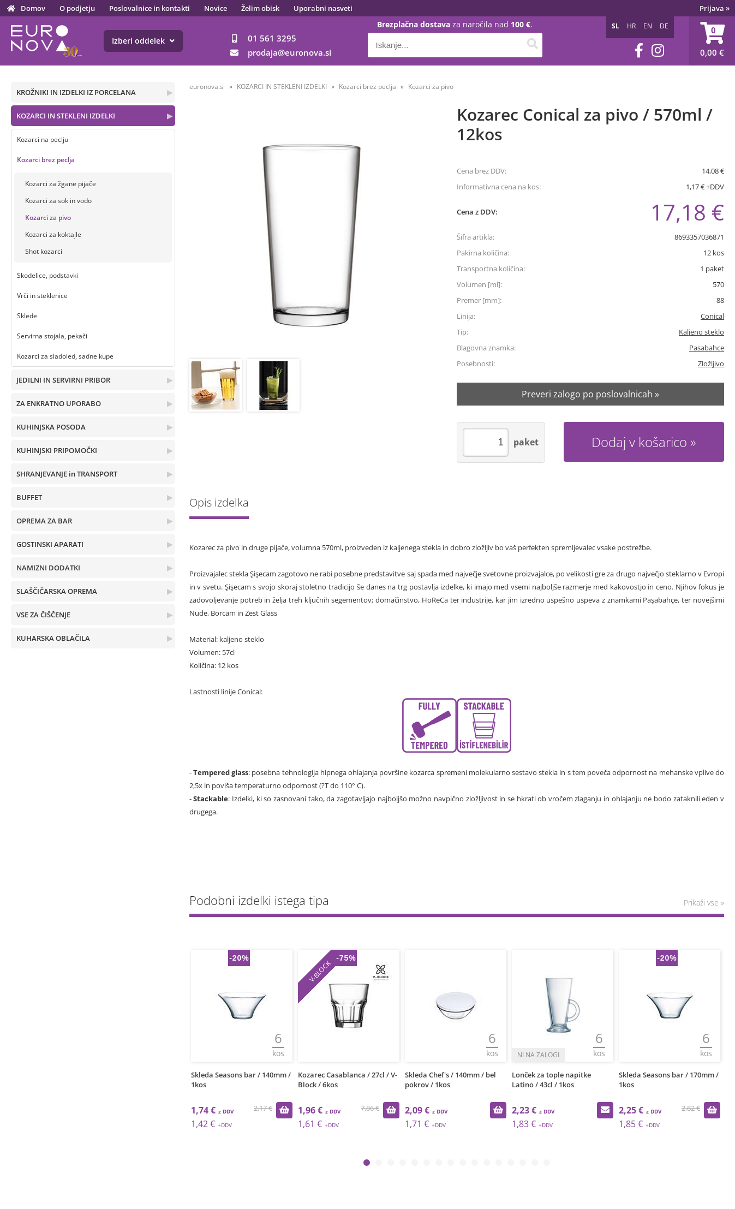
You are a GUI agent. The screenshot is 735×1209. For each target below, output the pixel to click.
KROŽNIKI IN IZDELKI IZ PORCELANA (76, 92)
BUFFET (29, 497)
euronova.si (207, 86)
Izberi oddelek (143, 40)
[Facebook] (639, 50)
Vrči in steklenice (42, 295)
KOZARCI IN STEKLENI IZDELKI (65, 116)
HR (631, 26)
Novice (215, 8)
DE (664, 26)
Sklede (27, 315)
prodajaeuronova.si (289, 52)
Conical (712, 316)
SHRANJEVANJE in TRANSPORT (66, 474)
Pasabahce (706, 348)
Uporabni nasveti (323, 8)
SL (615, 26)
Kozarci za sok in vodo (58, 200)
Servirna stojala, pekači (52, 336)
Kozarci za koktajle (53, 234)
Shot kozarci (43, 251)
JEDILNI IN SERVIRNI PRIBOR (63, 380)
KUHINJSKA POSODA (51, 427)
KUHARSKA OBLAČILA (53, 638)
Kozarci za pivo (48, 217)
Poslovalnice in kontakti (149, 8)
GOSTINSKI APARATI (49, 544)
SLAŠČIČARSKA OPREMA (56, 591)
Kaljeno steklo (701, 332)
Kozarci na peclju (42, 139)
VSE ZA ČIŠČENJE (43, 615)
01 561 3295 (272, 38)
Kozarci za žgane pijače (60, 183)
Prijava (715, 8)
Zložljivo (711, 363)
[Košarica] (712, 40)
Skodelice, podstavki (47, 275)
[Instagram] (658, 50)
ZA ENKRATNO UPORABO (58, 403)
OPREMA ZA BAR (44, 521)
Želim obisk (260, 8)
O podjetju (77, 8)
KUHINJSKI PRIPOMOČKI (56, 450)
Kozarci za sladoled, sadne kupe (65, 356)
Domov (33, 8)
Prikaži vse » (704, 902)
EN (647, 26)
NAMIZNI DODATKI (48, 568)
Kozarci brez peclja (46, 159)
